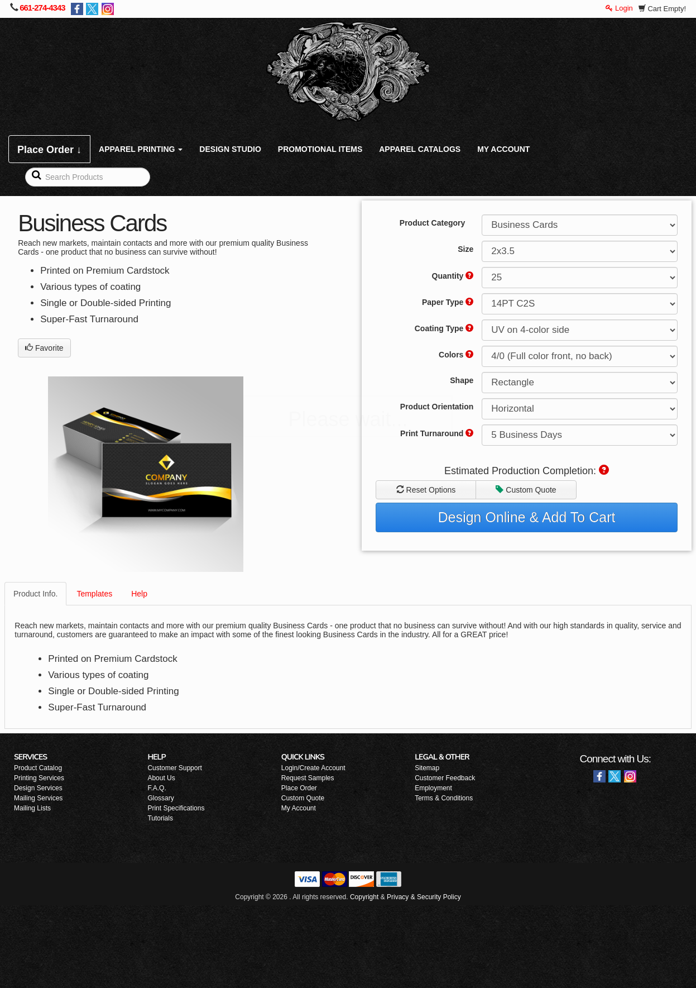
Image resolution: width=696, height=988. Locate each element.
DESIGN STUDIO (230, 149)
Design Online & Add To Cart (527, 517)
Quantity (453, 275)
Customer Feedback (445, 778)
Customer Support (174, 768)
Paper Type (447, 302)
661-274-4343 (42, 7)
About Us (161, 778)
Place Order (299, 788)
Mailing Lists (32, 808)
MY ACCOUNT (503, 149)
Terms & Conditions (444, 798)
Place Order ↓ (49, 149)
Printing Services (39, 778)
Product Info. (35, 593)
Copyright (364, 897)
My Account (298, 808)
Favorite (44, 347)
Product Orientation (436, 406)
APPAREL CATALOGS (419, 149)
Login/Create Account (313, 768)
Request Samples (307, 778)
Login (619, 8)
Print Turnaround (436, 433)
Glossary (160, 798)
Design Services (38, 788)
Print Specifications (175, 808)
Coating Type (444, 328)
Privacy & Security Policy (424, 897)
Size (465, 249)
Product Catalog (38, 768)
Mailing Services (38, 798)
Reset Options (426, 489)
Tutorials (160, 818)
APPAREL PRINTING (141, 149)
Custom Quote (526, 489)
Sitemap (427, 768)
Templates (94, 593)
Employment (433, 788)
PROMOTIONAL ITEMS (320, 149)
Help (139, 593)
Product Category (432, 222)
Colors (456, 354)
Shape (461, 380)
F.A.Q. (156, 788)
